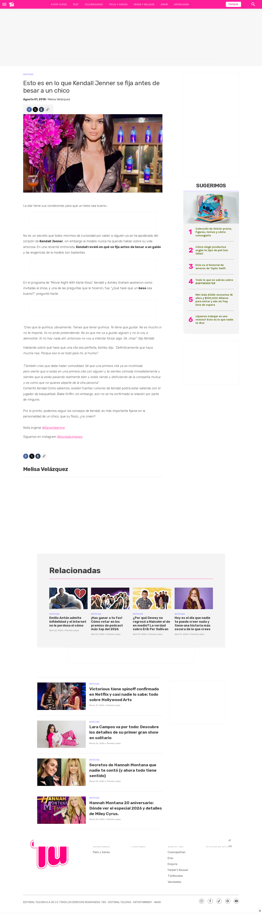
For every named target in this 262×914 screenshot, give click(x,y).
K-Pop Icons (59, 4)
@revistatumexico (70, 437)
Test (76, 4)
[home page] (11, 4)
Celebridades (94, 4)
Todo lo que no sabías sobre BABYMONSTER (214, 281)
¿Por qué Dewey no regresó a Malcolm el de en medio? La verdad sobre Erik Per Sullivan (151, 623)
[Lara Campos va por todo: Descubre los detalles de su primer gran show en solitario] (61, 736)
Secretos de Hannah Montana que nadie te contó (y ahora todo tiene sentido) (123, 772)
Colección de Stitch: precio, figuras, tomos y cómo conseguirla (213, 232)
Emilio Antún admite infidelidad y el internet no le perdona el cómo (67, 621)
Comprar (233, 4)
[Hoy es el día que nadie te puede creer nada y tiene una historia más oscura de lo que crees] (194, 598)
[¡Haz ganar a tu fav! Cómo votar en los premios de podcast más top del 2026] (110, 598)
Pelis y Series (118, 4)
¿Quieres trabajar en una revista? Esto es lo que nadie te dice (214, 319)
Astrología (181, 4)
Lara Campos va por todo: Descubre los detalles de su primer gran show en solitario (123, 734)
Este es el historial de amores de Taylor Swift (210, 266)
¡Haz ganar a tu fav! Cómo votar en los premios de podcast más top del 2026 (107, 623)
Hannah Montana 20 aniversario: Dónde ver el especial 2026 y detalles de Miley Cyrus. (120, 813)
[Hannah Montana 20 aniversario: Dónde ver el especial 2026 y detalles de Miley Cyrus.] (61, 812)
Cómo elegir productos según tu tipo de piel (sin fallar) (211, 250)
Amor (164, 4)
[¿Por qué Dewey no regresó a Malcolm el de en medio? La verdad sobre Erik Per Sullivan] (152, 598)
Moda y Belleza (144, 4)
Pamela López (72, 630)
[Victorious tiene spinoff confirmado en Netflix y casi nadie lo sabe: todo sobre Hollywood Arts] (61, 696)
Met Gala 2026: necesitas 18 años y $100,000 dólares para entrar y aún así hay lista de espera (214, 299)
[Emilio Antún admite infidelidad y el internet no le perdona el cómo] (68, 598)
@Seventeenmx (53, 428)
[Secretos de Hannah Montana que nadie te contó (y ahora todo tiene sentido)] (61, 774)
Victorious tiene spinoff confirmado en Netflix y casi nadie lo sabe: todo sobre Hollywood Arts (120, 697)
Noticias (28, 74)
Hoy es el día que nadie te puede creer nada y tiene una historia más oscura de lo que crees (192, 623)
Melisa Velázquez (59, 99)
